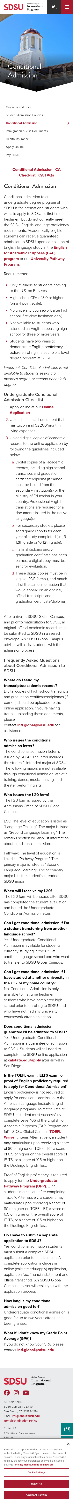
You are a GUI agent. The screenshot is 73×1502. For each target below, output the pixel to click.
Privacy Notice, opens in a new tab (34, 1464)
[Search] (54, 7)
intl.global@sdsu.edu (35, 725)
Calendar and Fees (18, 107)
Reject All (36, 1483)
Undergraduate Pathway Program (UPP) (30, 1183)
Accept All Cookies (36, 1495)
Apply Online (15, 147)
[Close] (68, 1443)
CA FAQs (46, 175)
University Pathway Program (34, 261)
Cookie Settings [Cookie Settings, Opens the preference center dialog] (37, 1472)
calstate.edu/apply (24, 1060)
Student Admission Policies (24, 115)
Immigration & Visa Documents (27, 131)
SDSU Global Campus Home (19, 1433)
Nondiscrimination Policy (20, 1421)
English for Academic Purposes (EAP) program (35, 253)
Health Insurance (17, 139)
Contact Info (10, 1428)
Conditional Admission (21, 123)
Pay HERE (12, 155)
